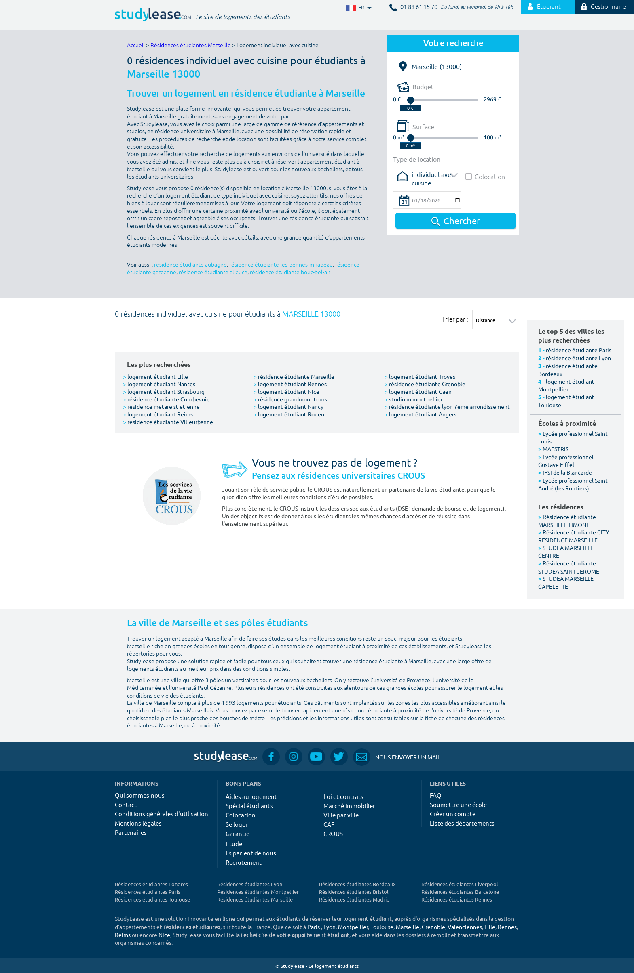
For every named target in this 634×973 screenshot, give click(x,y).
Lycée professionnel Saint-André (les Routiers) (573, 484)
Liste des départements (462, 823)
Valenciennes (465, 926)
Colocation (485, 176)
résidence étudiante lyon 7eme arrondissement (447, 406)
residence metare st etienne (161, 406)
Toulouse (381, 926)
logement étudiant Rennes (290, 383)
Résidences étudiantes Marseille (190, 45)
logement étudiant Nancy (288, 406)
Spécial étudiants (249, 805)
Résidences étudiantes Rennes (456, 899)
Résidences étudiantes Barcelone (460, 891)
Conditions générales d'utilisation (161, 813)
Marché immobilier (349, 805)
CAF (328, 824)
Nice (164, 934)
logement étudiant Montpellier (566, 385)
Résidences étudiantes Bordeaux (357, 884)
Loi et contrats (343, 796)
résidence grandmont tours (290, 399)
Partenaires (131, 832)
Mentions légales (138, 823)
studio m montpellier (414, 399)
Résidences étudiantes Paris (147, 891)
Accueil (136, 45)
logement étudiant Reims (158, 414)
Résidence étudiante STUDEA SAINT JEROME (568, 567)
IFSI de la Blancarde (567, 472)
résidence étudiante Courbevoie (166, 399)
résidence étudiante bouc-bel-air (290, 272)
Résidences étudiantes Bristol (354, 891)
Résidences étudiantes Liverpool (459, 884)
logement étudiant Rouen (289, 414)
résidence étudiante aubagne (190, 264)
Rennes (507, 926)
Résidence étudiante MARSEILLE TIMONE (567, 520)
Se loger (237, 824)
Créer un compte (453, 813)
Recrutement (244, 862)
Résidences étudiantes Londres (151, 884)
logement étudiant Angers (420, 414)
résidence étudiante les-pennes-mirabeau (281, 264)
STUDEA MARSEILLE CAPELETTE (566, 582)
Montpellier (353, 926)
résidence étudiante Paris (578, 349)
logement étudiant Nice (286, 391)
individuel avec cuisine (433, 176)
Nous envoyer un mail (396, 757)
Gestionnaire (603, 7)
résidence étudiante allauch (213, 272)
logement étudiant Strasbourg (164, 391)
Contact (126, 804)
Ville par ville (341, 815)
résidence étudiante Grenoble (425, 383)
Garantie (237, 833)
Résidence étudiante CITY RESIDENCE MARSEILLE (573, 536)
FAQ (436, 795)
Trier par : (455, 319)
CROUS (333, 833)
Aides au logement (251, 796)
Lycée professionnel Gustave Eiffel (566, 461)
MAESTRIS (555, 448)
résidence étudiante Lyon (578, 357)
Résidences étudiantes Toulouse (152, 899)
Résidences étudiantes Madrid (354, 899)
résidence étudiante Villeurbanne (168, 421)
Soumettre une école (458, 804)
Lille (489, 926)
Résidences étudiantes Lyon (249, 884)
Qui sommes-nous (140, 795)
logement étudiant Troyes (420, 376)
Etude (234, 843)
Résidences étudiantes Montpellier (258, 891)
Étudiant (544, 7)
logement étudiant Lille (155, 376)
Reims (123, 934)
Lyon (329, 926)
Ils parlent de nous (251, 853)
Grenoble (433, 926)
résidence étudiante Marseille (294, 376)
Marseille (407, 926)
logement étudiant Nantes (159, 383)
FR (358, 8)
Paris (313, 926)
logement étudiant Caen (418, 391)
